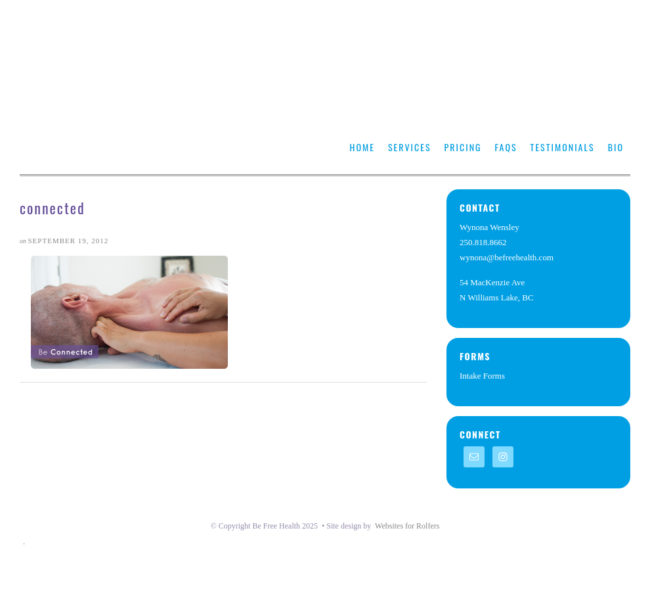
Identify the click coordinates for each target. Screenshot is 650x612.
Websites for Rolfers (407, 525)
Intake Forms (482, 376)
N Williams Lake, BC (497, 297)
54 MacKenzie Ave (492, 282)
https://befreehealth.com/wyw (134, 102)
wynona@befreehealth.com (506, 257)
